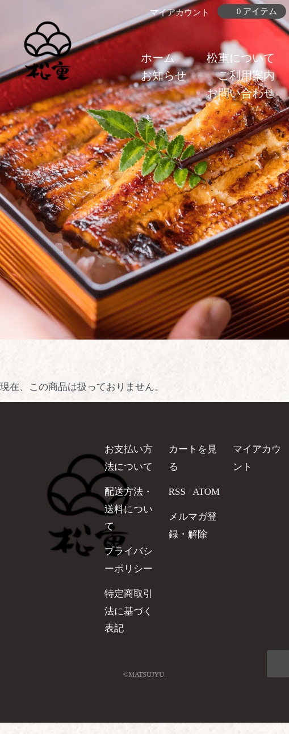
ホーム (158, 58)
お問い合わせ (241, 93)
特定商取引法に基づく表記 (128, 611)
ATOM (206, 491)
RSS (177, 491)
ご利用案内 (246, 75)
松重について (241, 58)
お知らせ (163, 75)
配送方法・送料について (128, 509)
